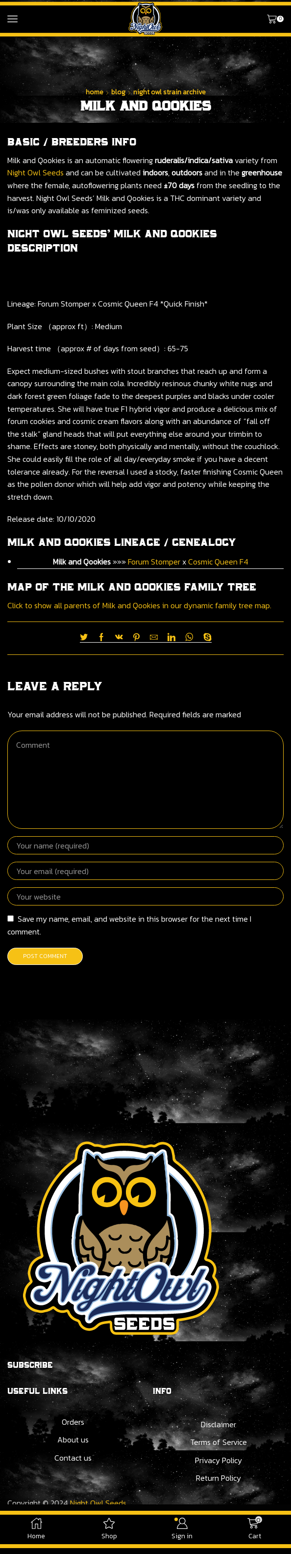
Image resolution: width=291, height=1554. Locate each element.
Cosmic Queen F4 (218, 561)
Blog (118, 92)
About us (73, 1439)
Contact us (73, 1458)
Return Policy (218, 1478)
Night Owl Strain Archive (169, 92)
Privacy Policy (218, 1460)
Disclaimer (218, 1424)
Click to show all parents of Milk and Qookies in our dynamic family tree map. (139, 605)
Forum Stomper (154, 561)
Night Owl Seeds (35, 172)
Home (94, 92)
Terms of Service (218, 1442)
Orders (73, 1422)
